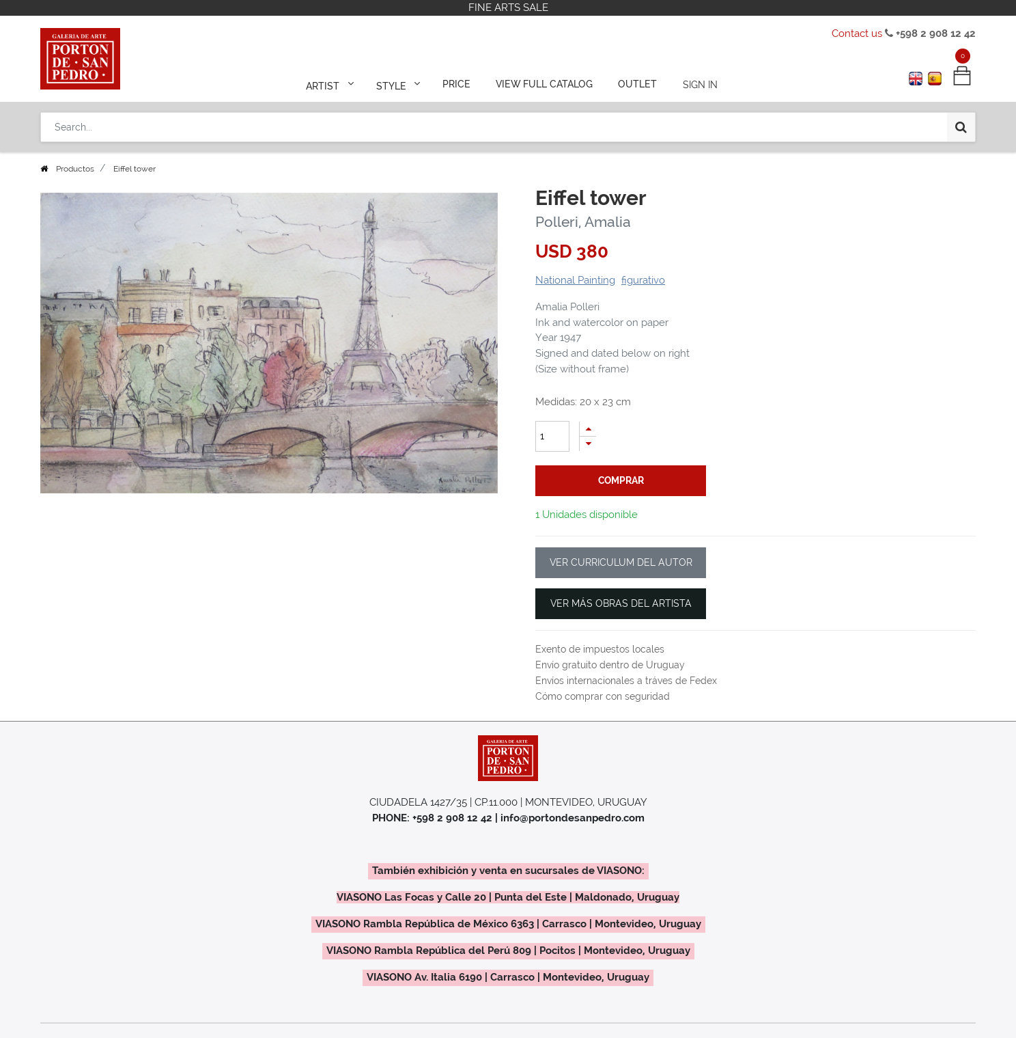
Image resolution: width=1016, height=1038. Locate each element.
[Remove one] (588, 444)
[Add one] (588, 429)
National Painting (575, 280)
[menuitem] (457, 83)
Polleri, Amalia (583, 221)
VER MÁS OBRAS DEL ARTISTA (621, 603)
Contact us (857, 33)
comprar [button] (621, 480)
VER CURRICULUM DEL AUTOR (621, 562)
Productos (75, 169)
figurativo (643, 280)
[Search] (961, 124)
